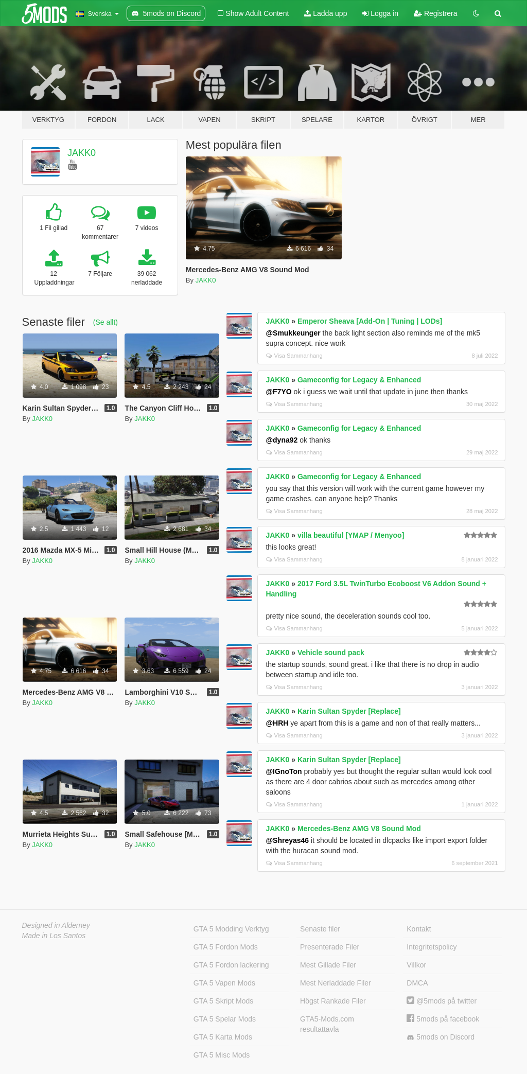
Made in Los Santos (54, 935)
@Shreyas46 (287, 840)
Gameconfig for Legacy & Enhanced (359, 380)
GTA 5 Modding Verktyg (231, 929)
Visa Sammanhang (294, 356)
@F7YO (278, 392)
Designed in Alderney (56, 925)
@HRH (277, 723)
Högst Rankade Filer (333, 1001)
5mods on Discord (441, 1037)
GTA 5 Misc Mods (222, 1055)
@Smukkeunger (293, 333)
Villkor (416, 965)
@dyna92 (281, 440)
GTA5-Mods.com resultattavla (327, 1024)
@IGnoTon (284, 771)
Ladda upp (325, 13)
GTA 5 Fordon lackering (231, 965)
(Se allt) (105, 322)
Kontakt (419, 929)
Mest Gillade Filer (328, 965)
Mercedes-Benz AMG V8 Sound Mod (359, 828)
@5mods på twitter (442, 1001)
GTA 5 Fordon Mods (226, 947)
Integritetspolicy (431, 947)
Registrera (435, 13)
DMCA (417, 983)
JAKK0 (81, 153)
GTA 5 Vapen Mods (224, 983)
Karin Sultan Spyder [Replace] (349, 711)
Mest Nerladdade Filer (335, 983)
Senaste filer (320, 929)
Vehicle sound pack (330, 652)
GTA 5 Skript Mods (223, 1001)
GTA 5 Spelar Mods (225, 1019)
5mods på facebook (443, 1019)
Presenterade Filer (329, 947)
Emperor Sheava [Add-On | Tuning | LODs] (369, 321)
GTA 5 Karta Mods (223, 1037)
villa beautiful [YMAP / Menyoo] (350, 535)
